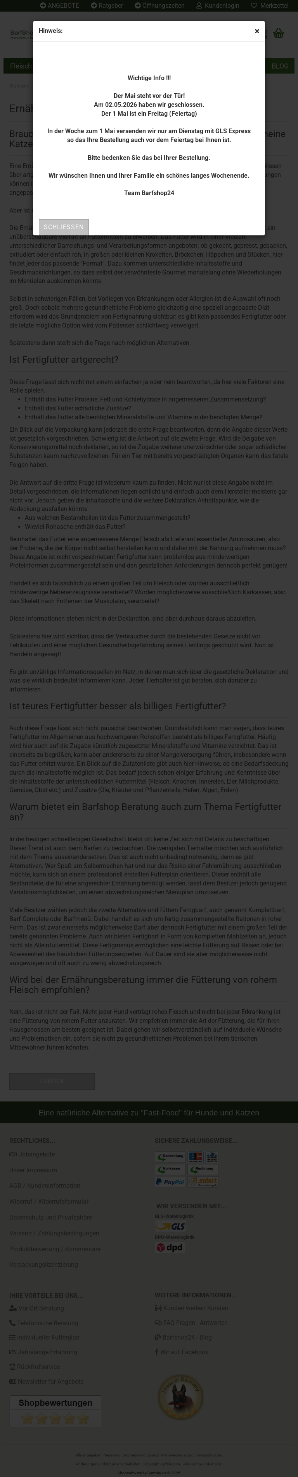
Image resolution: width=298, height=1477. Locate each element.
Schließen (64, 227)
